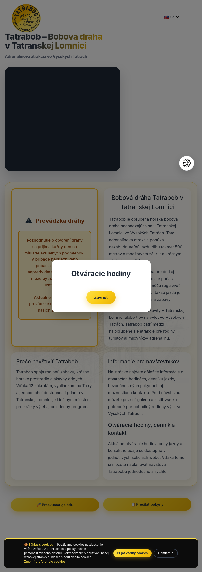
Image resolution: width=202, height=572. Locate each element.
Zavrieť (101, 297)
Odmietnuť (165, 553)
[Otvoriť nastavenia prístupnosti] (186, 163)
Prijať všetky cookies (132, 553)
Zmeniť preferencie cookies (45, 561)
